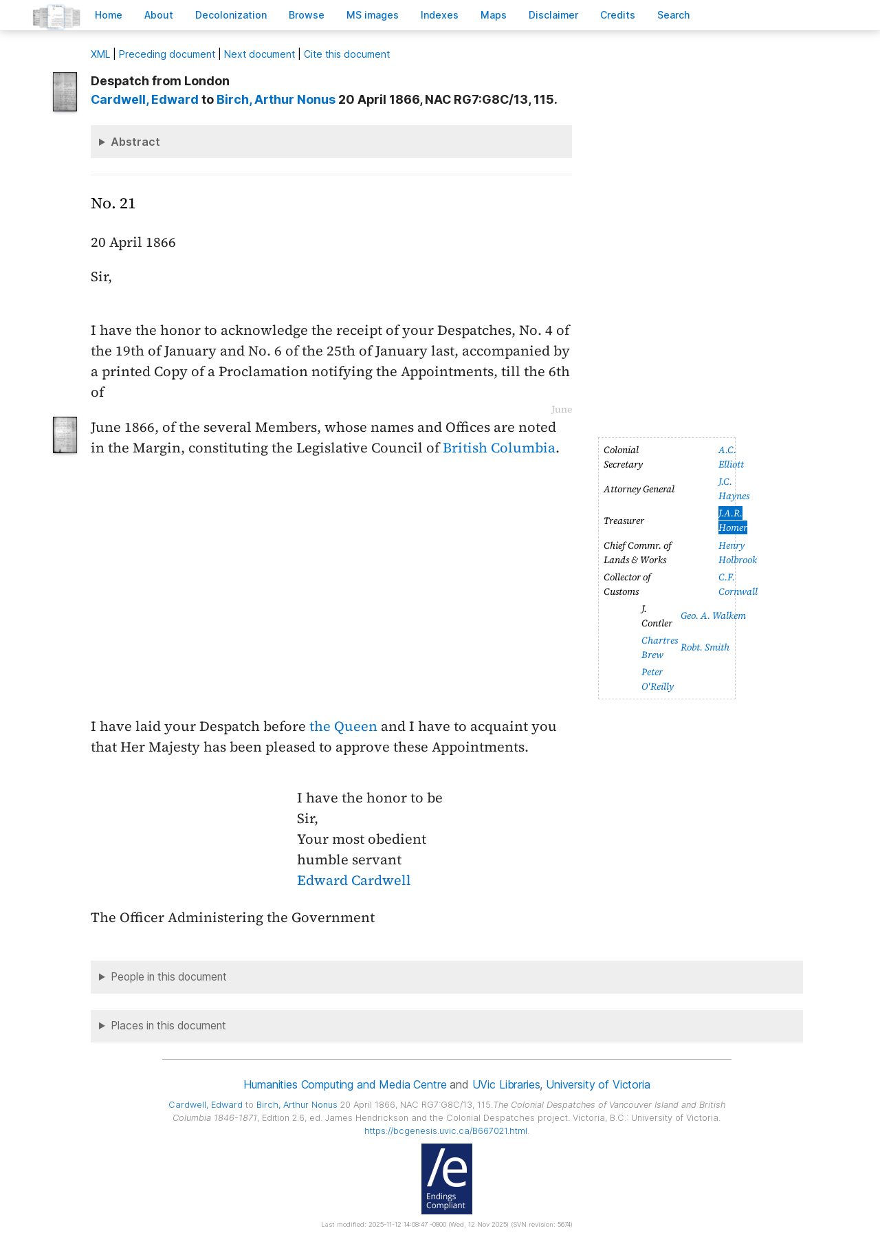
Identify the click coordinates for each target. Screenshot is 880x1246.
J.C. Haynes (733, 488)
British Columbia (499, 447)
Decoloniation (231, 15)
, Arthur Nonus (276, 99)
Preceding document (167, 54)
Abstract (135, 142)
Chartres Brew (659, 647)
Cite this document (347, 54)
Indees (440, 15)
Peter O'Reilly (657, 679)
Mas (494, 15)
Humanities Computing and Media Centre (344, 1084)
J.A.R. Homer (732, 520)
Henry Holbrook (737, 552)
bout (158, 15)
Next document (259, 54)
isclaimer (553, 15)
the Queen (343, 726)
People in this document (169, 976)
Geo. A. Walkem (713, 615)
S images (372, 15)
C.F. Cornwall (738, 584)
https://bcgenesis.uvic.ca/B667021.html (445, 1131)
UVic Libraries (506, 1084)
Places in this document (168, 1025)
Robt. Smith (705, 647)
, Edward (145, 99)
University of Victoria (598, 1084)
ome (108, 15)
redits (617, 15)
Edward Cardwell (354, 880)
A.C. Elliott (731, 457)
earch (673, 15)
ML (100, 54)
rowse (306, 15)
